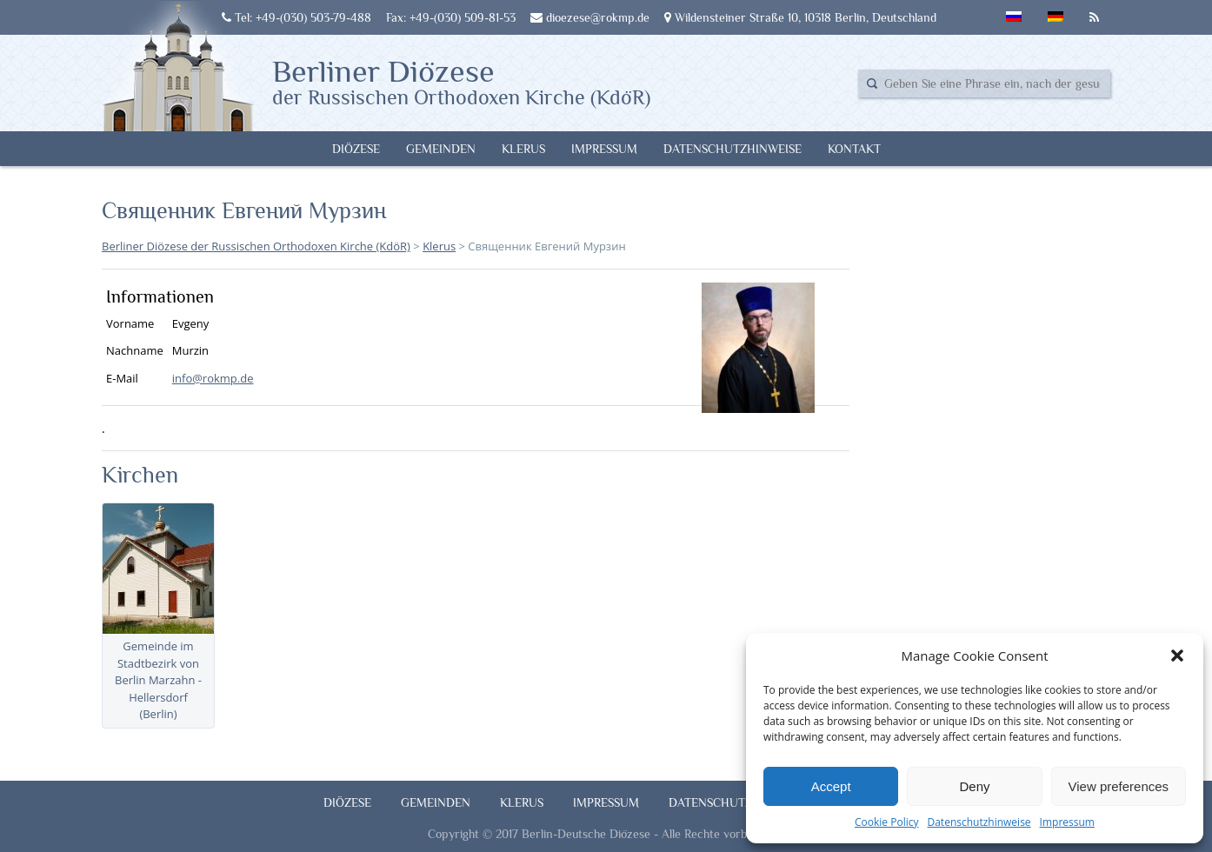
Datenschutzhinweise (978, 822)
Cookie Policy (886, 822)
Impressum (1067, 822)
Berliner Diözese (461, 81)
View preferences (1119, 786)
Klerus (523, 149)
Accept (831, 786)
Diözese (356, 149)
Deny (974, 786)
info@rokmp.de (213, 378)
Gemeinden (441, 149)
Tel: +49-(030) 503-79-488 (296, 17)
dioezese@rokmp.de (589, 17)
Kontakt (854, 149)
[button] (1177, 655)
